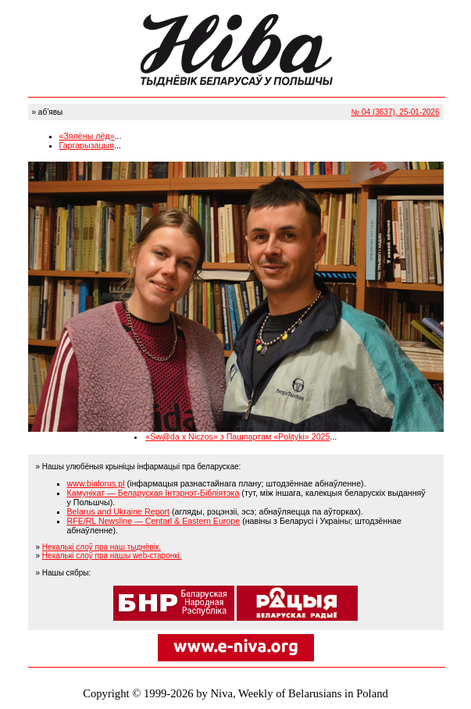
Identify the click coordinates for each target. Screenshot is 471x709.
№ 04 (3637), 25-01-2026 (395, 112)
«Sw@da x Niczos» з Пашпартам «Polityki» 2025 (237, 436)
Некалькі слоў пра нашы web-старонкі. (112, 555)
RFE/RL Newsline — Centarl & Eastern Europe (154, 521)
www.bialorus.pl (96, 483)
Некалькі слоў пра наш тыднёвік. (101, 547)
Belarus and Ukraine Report (118, 511)
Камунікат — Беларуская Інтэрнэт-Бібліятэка (153, 492)
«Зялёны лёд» (87, 136)
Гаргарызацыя (87, 145)
